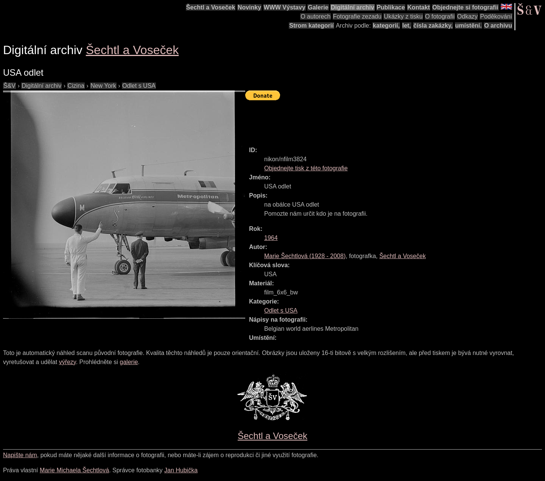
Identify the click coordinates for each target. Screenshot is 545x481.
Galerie (318, 7)
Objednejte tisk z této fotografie (306, 168)
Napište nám (20, 455)
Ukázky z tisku (403, 16)
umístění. (468, 25)
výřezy (67, 362)
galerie (129, 362)
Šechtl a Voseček (210, 7)
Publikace (391, 7)
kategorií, (386, 25)
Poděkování (496, 16)
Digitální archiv (352, 7)
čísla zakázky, (433, 25)
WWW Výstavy (284, 7)
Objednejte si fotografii (465, 7)
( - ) (305, 256)
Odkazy (467, 16)
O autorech (315, 16)
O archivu (498, 25)
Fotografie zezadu (357, 16)
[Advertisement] (383, 120)
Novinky (249, 7)
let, (406, 25)
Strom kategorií (311, 25)
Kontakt (418, 7)
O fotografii (440, 16)
